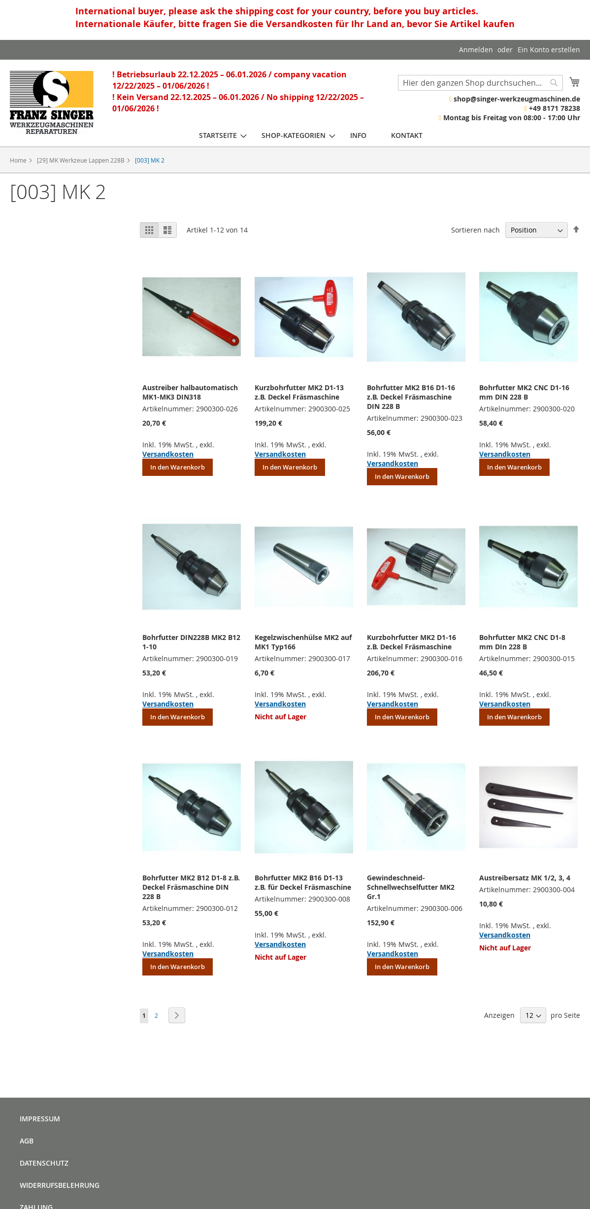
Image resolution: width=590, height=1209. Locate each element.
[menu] (310, 135)
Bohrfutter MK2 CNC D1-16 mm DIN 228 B (524, 392)
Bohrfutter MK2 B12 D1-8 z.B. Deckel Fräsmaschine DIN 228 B (191, 887)
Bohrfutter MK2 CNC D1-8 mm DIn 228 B (522, 642)
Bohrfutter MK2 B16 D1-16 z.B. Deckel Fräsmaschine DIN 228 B (411, 397)
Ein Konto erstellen (549, 49)
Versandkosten (168, 454)
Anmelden (476, 49)
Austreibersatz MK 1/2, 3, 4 (524, 877)
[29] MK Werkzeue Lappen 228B (81, 160)
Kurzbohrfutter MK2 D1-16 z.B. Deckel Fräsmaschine (411, 642)
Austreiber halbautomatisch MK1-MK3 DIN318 (190, 392)
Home (19, 160)
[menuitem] (218, 135)
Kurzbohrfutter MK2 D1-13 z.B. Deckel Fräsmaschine (299, 392)
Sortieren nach (475, 230)
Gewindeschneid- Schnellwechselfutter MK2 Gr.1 (411, 887)
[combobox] (480, 83)
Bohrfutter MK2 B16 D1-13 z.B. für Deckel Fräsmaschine (303, 882)
